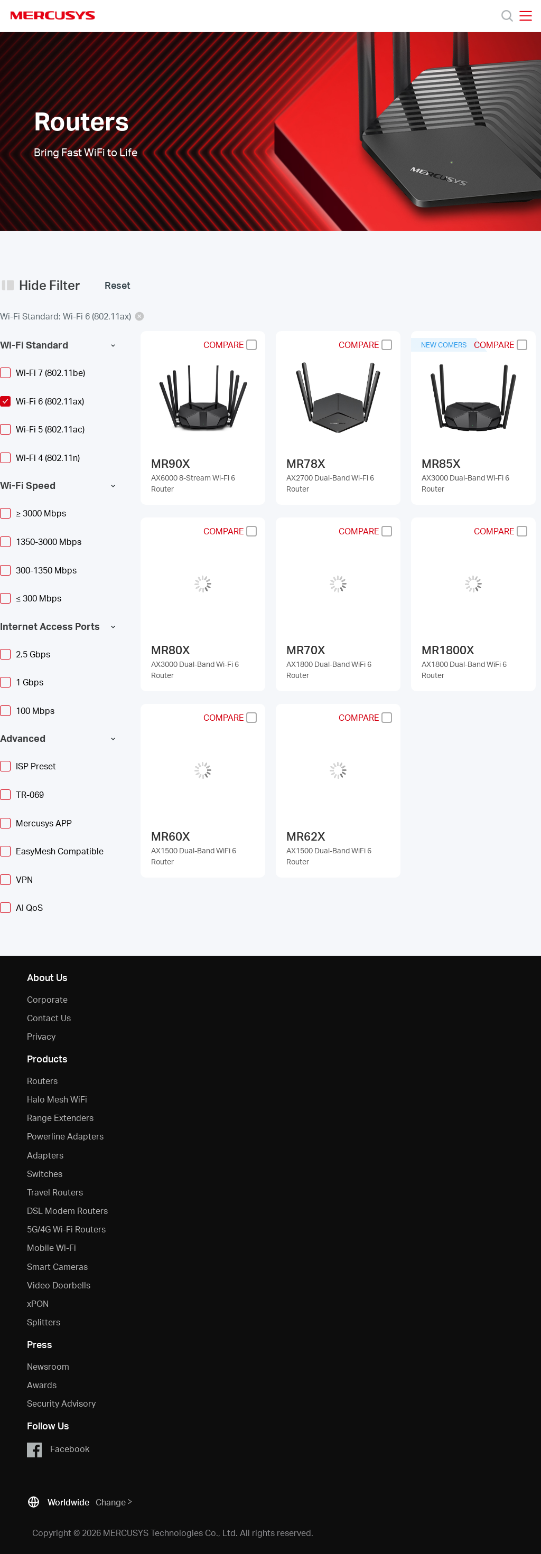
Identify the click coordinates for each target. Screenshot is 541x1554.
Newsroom (48, 1366)
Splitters (43, 1321)
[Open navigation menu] (525, 15)
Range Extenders (60, 1117)
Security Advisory (61, 1403)
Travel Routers (55, 1192)
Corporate (47, 999)
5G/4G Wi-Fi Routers (66, 1229)
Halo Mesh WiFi (57, 1099)
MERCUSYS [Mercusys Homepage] (53, 15)
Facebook (58, 1449)
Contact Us (49, 1017)
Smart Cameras (57, 1266)
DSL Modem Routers (67, 1210)
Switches (44, 1173)
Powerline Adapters (65, 1136)
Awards (42, 1384)
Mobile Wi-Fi (51, 1247)
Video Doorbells (58, 1285)
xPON (38, 1303)
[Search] (507, 16)
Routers (42, 1080)
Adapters (45, 1155)
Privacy (41, 1036)
